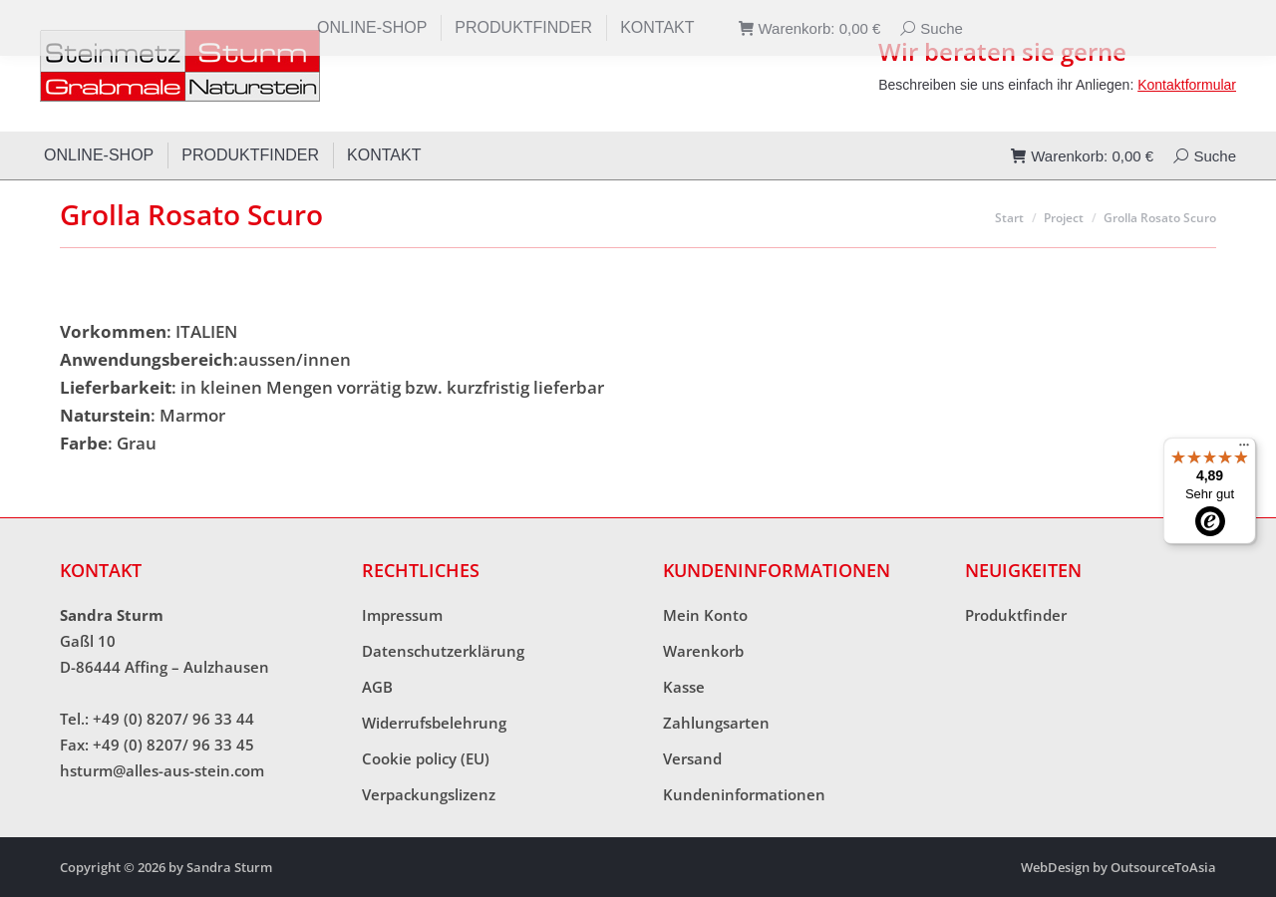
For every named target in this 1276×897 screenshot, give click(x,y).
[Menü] (1244, 449)
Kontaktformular (1186, 85)
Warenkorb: (1082, 156)
